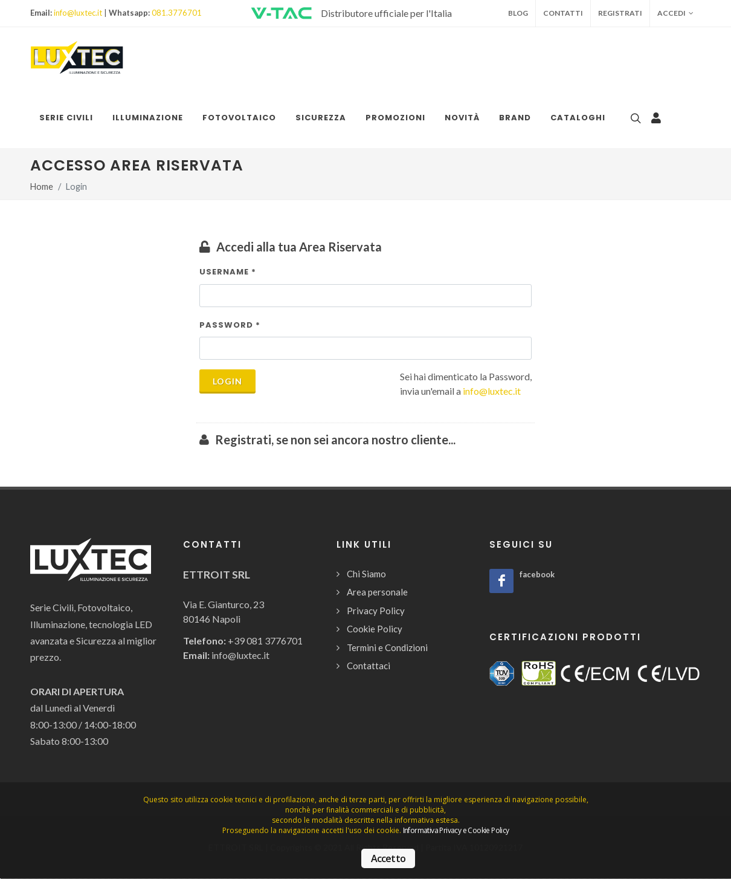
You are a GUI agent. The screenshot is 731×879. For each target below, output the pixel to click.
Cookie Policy (374, 628)
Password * (229, 325)
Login (227, 381)
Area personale (377, 591)
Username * (227, 271)
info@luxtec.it (78, 13)
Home (41, 186)
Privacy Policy (376, 610)
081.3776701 (177, 13)
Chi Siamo (366, 573)
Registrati (620, 13)
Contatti (563, 13)
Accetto (388, 858)
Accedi (675, 13)
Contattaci (368, 665)
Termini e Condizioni (387, 647)
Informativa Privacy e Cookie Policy (456, 830)
